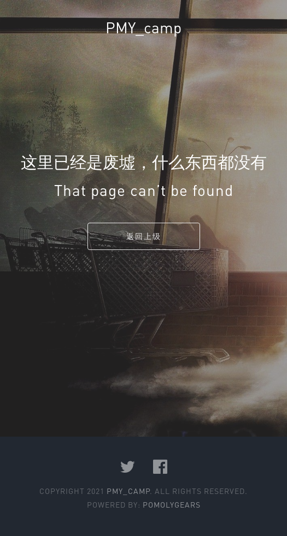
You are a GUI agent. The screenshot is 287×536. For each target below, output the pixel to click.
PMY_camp (143, 27)
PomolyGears (172, 504)
